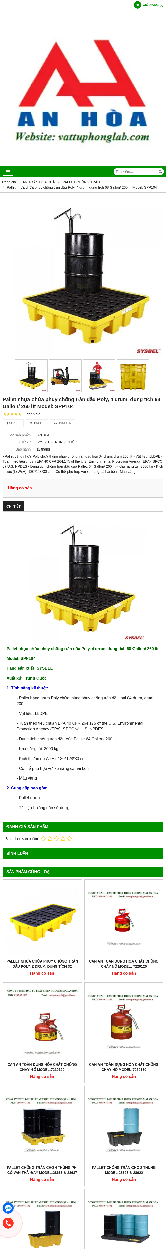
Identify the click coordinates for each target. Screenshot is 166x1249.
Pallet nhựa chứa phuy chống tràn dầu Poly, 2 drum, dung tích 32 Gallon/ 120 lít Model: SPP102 (42, 966)
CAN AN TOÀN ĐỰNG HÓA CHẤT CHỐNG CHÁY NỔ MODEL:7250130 (123, 1067)
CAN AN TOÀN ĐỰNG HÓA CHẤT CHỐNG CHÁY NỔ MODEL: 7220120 (123, 963)
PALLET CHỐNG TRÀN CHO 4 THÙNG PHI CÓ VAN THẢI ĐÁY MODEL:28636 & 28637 (42, 1170)
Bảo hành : (24, 449)
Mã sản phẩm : (21, 435)
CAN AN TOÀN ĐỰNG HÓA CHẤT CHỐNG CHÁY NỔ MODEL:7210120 (42, 1067)
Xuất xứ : (25, 442)
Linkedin (63, 423)
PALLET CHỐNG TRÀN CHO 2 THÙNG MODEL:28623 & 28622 (124, 1170)
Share (13, 423)
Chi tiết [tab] (13, 506)
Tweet (37, 423)
